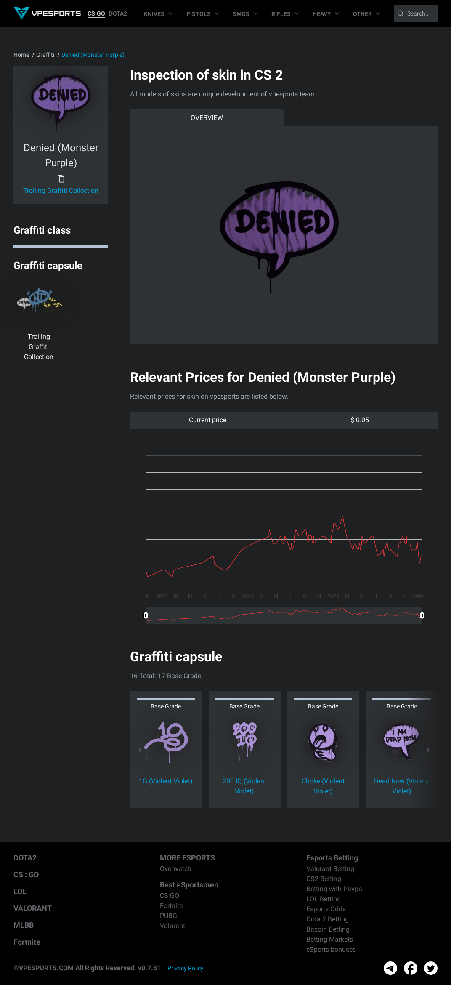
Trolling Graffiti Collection (60, 190)
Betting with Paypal (335, 889)
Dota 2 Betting (327, 919)
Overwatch (175, 869)
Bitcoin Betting (328, 929)
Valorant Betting (330, 869)
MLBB (23, 925)
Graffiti (45, 54)
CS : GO (26, 874)
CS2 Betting (323, 879)
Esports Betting (332, 857)
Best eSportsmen (189, 884)
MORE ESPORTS (187, 857)
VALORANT (32, 908)
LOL (20, 891)
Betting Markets (329, 939)
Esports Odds (326, 909)
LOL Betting (323, 899)
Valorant (172, 926)
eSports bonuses (331, 949)
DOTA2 (118, 13)
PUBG (168, 916)
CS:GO (96, 13)
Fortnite (26, 941)
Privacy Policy (185, 968)
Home (21, 54)
